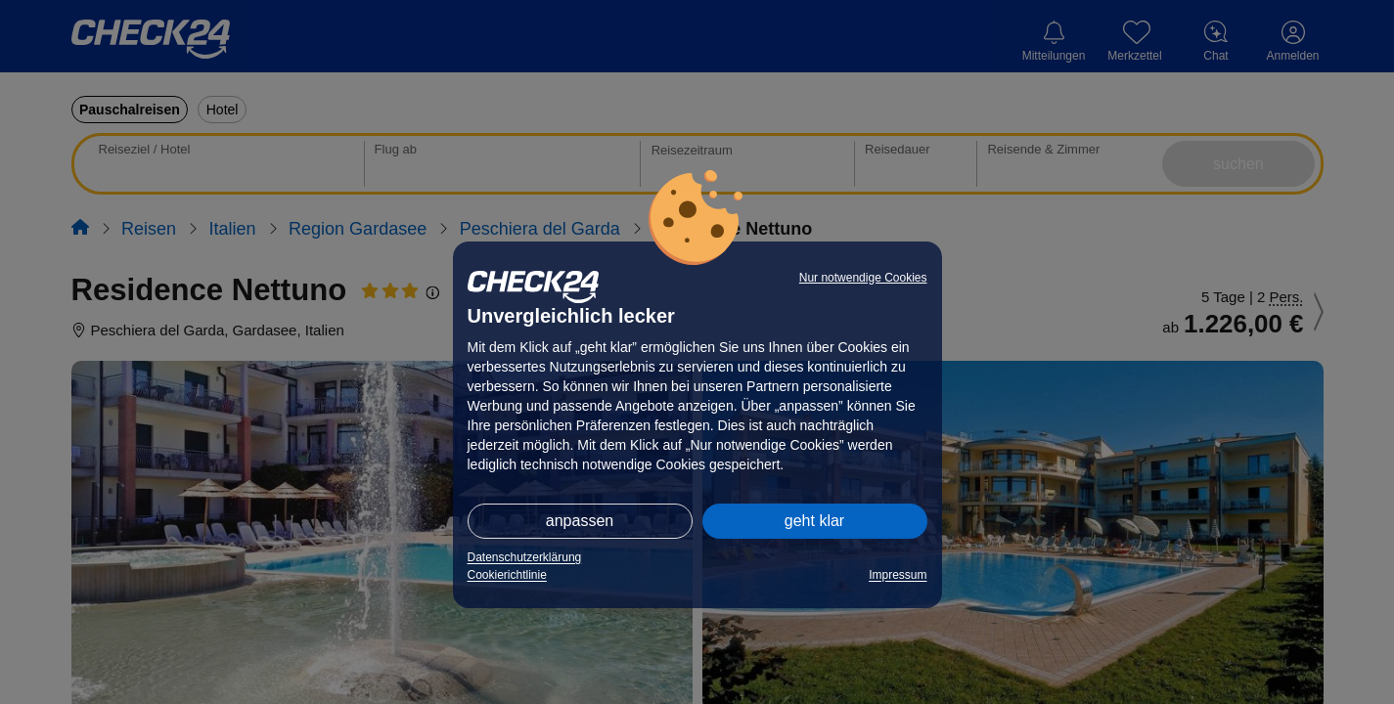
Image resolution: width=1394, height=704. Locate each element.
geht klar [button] (814, 520)
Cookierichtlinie (507, 575)
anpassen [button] (579, 520)
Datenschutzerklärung (525, 557)
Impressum (897, 575)
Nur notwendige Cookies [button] (863, 278)
